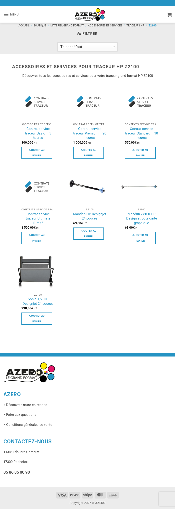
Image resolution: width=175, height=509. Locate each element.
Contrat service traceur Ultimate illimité (38, 218)
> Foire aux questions (19, 415)
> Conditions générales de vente (27, 425)
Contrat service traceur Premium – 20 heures (89, 133)
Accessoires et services (105, 25)
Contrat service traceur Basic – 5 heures (38, 133)
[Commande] (87, 47)
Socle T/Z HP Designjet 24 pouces (38, 301)
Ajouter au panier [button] (36, 152)
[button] (11, 14)
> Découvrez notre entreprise (25, 405)
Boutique (39, 25)
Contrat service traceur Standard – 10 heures (141, 133)
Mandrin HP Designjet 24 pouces (89, 216)
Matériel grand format (67, 25)
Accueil (23, 25)
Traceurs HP (135, 25)
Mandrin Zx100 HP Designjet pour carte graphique (141, 218)
